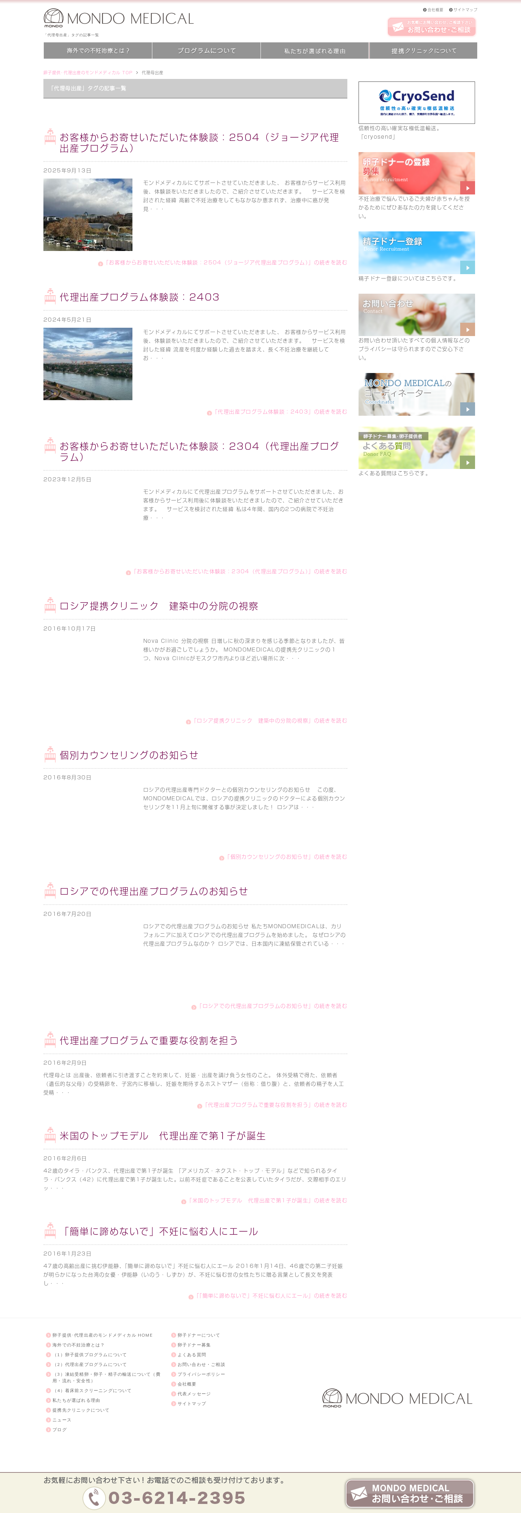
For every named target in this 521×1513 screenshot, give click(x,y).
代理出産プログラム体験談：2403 (140, 297)
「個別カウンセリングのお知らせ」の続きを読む (286, 856)
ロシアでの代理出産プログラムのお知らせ (154, 891)
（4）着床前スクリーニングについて (92, 1390)
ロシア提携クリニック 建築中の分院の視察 (159, 606)
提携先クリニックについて (81, 1410)
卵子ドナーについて (199, 1335)
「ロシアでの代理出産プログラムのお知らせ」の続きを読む (272, 1006)
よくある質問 (192, 1354)
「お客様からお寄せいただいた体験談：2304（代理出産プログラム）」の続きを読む (239, 571)
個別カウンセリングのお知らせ (129, 755)
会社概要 (187, 1384)
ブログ (59, 1429)
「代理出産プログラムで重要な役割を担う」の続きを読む (275, 1104)
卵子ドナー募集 (194, 1345)
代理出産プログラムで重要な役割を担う (149, 1040)
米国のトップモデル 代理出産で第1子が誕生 (163, 1135)
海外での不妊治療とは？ (78, 1345)
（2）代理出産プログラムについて (89, 1364)
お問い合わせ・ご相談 (201, 1364)
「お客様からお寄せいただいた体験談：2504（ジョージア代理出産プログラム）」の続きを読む (225, 262)
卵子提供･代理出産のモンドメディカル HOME (102, 1335)
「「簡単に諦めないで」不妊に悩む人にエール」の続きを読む (270, 1295)
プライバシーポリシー (201, 1374)
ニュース (62, 1419)
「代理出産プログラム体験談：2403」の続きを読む (279, 411)
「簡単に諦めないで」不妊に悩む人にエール (159, 1231)
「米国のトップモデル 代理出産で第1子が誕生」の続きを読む (267, 1200)
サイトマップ (192, 1403)
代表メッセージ (194, 1393)
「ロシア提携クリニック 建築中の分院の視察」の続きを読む (269, 720)
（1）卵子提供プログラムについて (89, 1354)
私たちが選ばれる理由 (76, 1400)
